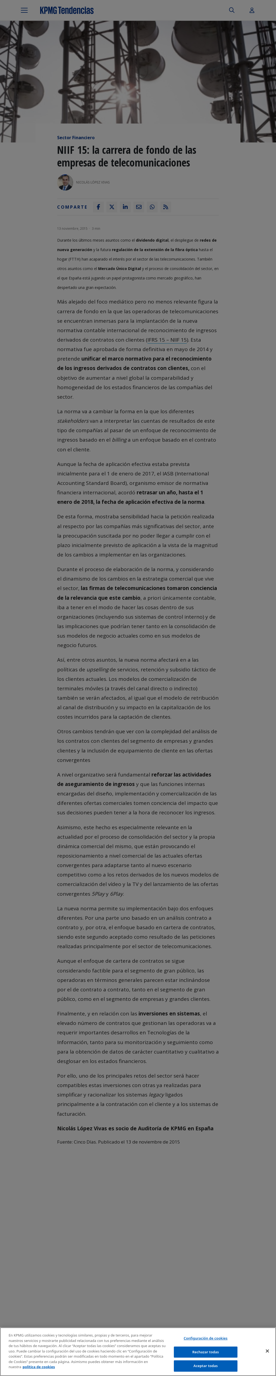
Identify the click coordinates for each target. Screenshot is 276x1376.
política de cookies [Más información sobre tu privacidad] (39, 1369)
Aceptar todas (206, 1368)
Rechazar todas (205, 1354)
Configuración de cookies (206, 1340)
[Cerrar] (267, 1353)
